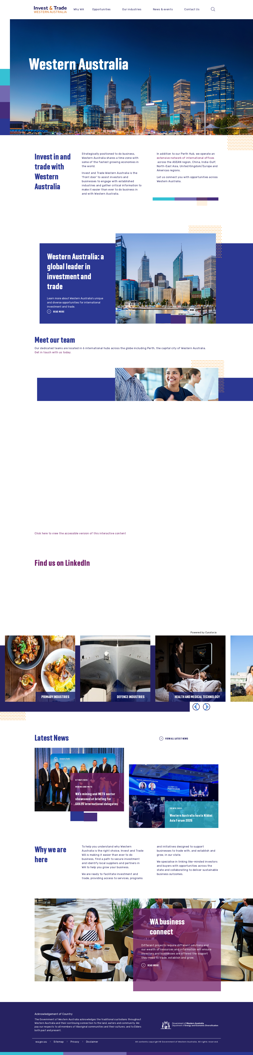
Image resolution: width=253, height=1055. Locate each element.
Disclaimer (92, 1041)
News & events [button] (163, 9)
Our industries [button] (131, 9)
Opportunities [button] (101, 9)
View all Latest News (176, 738)
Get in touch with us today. (53, 352)
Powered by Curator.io (203, 632)
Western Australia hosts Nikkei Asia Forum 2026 (191, 818)
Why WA (79, 9)
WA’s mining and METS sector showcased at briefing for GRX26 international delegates (96, 799)
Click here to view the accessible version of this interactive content (80, 533)
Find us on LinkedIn (62, 563)
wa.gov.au (41, 1041)
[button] (206, 706)
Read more (58, 311)
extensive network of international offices (185, 157)
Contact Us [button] (191, 9)
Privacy (75, 1041)
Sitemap (59, 1041)
